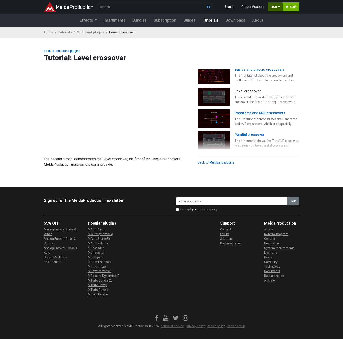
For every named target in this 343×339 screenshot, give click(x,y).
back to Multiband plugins (62, 51)
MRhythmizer (97, 266)
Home (48, 32)
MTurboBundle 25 (100, 280)
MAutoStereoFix (99, 238)
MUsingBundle (98, 294)
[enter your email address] (232, 201)
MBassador (96, 248)
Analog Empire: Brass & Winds (60, 232)
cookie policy (216, 326)
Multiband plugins (90, 32)
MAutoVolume (98, 243)
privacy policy (208, 209)
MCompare (96, 257)
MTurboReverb (98, 289)
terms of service (172, 326)
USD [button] (274, 7)
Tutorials (65, 32)
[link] (157, 318)
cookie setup (236, 326)
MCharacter (96, 252)
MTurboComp (97, 285)
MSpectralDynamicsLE (103, 276)
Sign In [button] (229, 7)
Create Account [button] (252, 7)
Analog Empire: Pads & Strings (59, 241)
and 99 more (52, 262)
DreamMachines (55, 257)
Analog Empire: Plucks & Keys (60, 250)
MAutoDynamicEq (100, 234)
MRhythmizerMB (99, 271)
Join (293, 201)
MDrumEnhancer (99, 262)
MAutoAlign (96, 229)
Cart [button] (291, 7)
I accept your (198, 209)
